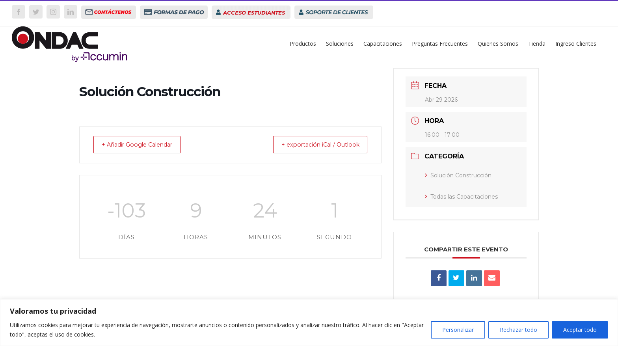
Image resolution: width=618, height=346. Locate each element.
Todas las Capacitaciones (461, 196)
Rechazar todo (518, 329)
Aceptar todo (580, 329)
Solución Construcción (458, 175)
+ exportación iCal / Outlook (314, 145)
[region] (309, 322)
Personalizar (458, 329)
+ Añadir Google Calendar (143, 145)
